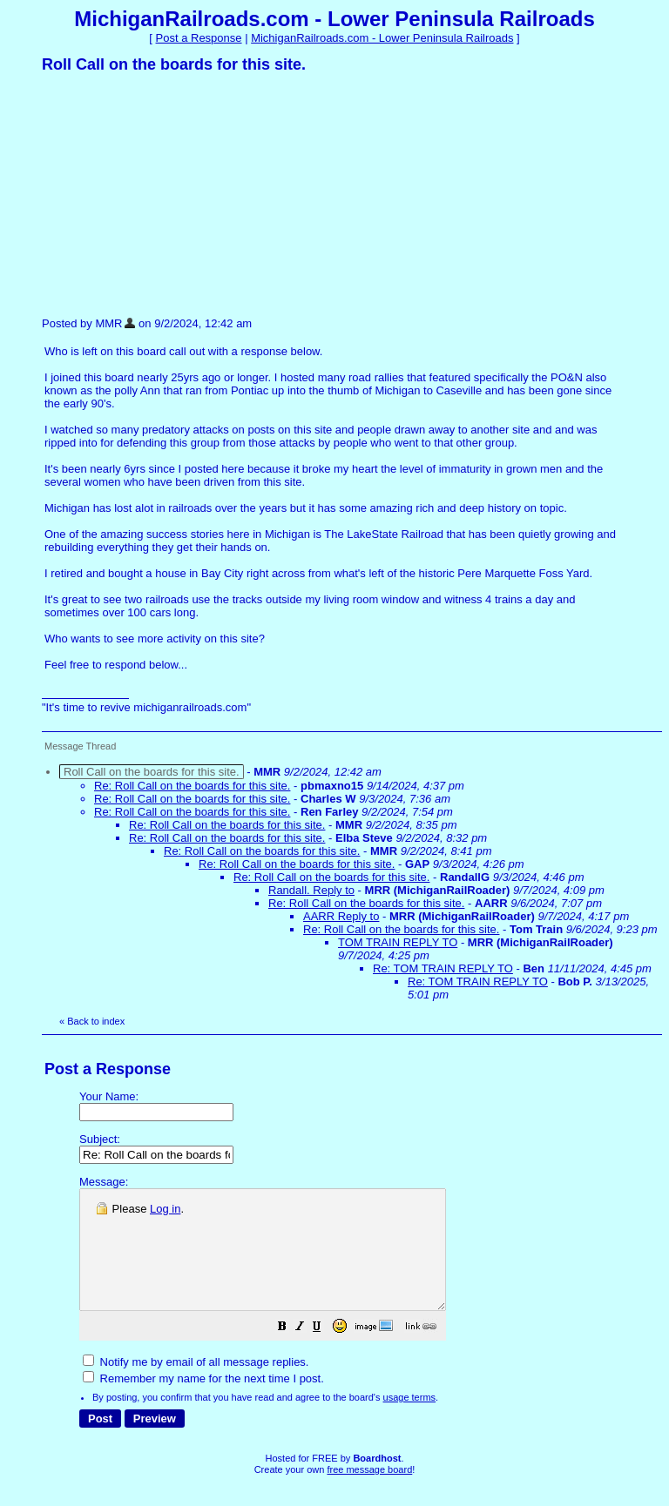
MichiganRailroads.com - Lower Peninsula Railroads (382, 37)
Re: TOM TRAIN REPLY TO (443, 968)
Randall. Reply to (311, 890)
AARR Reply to (341, 916)
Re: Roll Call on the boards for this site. (192, 785)
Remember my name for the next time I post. (203, 1402)
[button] (326, 1352)
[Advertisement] (172, 194)
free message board (369, 1493)
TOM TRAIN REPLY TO (397, 942)
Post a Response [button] (199, 37)
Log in (165, 1208)
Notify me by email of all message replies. (195, 1385)
